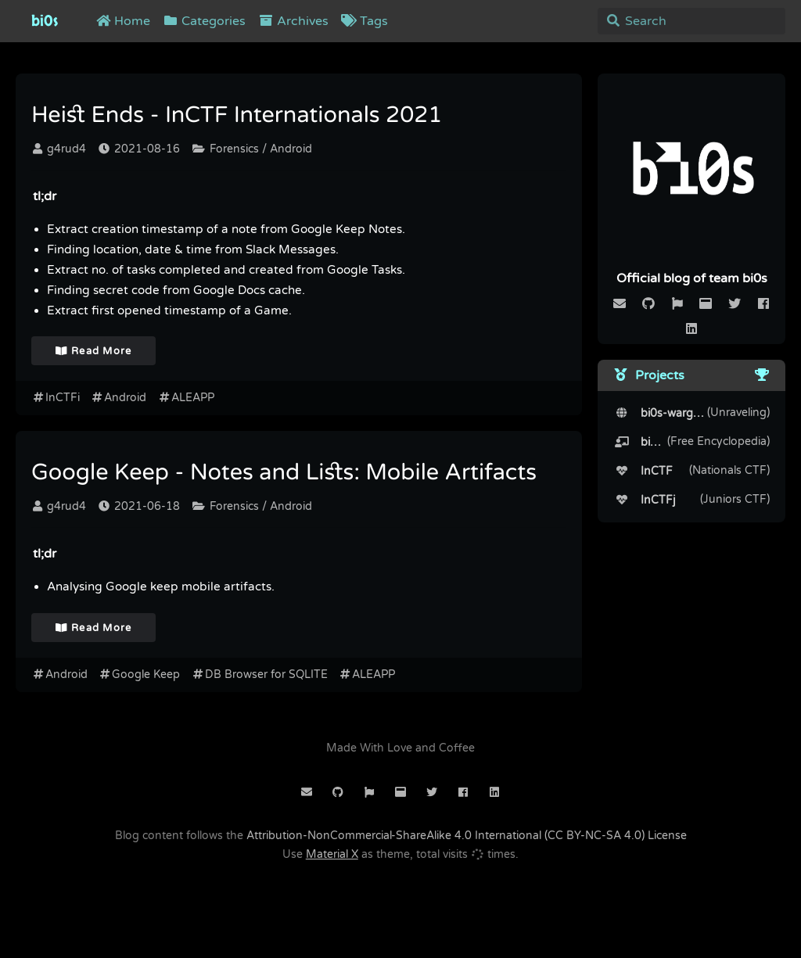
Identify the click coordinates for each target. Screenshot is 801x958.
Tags (364, 21)
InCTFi (55, 397)
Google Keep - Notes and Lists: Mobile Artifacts (284, 473)
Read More (94, 351)
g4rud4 (59, 149)
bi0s (44, 21)
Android (119, 397)
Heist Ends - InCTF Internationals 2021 (236, 115)
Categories (204, 21)
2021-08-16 (139, 149)
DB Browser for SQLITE (259, 674)
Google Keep (140, 674)
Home (122, 21)
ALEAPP (185, 397)
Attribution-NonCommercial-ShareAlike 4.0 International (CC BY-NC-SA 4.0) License (466, 835)
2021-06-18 (139, 506)
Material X (332, 854)
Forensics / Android (252, 149)
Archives (293, 21)
